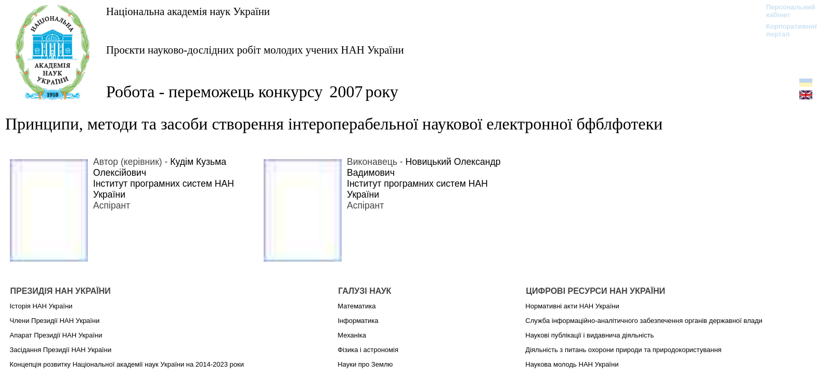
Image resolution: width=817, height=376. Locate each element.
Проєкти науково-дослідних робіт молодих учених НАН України (255, 50)
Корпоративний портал (785, 30)
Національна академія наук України (188, 11)
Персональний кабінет (785, 11)
